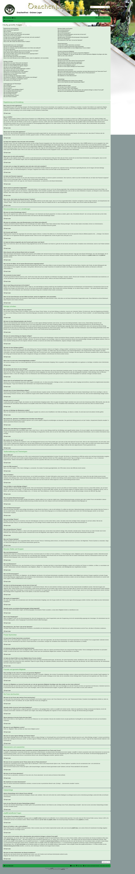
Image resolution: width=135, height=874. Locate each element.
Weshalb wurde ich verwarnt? (10, 74)
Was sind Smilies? (8, 88)
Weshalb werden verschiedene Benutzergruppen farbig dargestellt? (73, 37)
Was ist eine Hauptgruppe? (64, 38)
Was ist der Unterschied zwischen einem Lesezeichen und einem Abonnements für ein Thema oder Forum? (82, 71)
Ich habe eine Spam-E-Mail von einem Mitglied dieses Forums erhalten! (74, 47)
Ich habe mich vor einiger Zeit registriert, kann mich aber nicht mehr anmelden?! (22, 37)
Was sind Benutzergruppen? (64, 32)
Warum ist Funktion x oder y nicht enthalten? (68, 88)
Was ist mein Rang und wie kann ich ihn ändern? (15, 56)
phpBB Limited (92, 255)
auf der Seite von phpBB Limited (48, 819)
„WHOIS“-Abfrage (10, 839)
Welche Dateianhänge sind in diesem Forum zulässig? (70, 80)
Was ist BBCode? (8, 85)
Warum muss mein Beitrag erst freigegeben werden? (16, 78)
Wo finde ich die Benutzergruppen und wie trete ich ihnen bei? (72, 34)
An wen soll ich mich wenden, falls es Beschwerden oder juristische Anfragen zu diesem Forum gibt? (81, 89)
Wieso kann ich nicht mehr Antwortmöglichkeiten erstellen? (17, 68)
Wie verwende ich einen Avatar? (11, 55)
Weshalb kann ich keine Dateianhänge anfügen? (15, 73)
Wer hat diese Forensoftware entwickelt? (67, 87)
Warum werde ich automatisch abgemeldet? (14, 40)
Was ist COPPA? (7, 31)
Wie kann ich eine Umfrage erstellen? (12, 67)
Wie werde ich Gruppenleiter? (64, 35)
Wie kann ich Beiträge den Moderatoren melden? (15, 75)
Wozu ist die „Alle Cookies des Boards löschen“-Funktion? (17, 41)
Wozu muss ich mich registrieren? (11, 30)
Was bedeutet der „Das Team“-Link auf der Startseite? (70, 40)
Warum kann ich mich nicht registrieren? (13, 32)
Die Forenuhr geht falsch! (9, 49)
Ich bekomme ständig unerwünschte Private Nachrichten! (71, 46)
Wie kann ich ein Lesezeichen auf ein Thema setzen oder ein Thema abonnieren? (76, 72)
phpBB (51, 868)
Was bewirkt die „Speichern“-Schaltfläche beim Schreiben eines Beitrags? (20, 77)
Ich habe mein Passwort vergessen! (12, 38)
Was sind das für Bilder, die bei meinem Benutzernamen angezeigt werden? (21, 53)
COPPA (86, 143)
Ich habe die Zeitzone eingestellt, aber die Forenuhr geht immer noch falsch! (21, 50)
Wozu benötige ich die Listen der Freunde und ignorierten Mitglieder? (73, 52)
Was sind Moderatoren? (63, 31)
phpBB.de (102, 255)
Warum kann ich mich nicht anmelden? (12, 35)
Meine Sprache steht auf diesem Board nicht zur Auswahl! (17, 52)
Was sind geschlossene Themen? (11, 95)
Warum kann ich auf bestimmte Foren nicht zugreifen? (16, 71)
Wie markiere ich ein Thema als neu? (12, 80)
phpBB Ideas (75, 828)
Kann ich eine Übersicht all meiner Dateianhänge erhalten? (71, 82)
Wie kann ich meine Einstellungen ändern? (13, 46)
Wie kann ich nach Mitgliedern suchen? (67, 65)
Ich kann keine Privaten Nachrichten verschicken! (69, 45)
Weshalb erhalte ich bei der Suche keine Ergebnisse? (70, 62)
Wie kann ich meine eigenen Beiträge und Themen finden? (71, 66)
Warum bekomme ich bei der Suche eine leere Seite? (70, 63)
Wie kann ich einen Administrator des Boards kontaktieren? (71, 91)
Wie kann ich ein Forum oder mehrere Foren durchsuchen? (71, 60)
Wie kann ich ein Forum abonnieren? (66, 74)
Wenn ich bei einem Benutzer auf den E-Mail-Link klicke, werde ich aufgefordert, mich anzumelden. (26, 58)
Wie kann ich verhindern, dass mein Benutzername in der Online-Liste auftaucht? (22, 47)
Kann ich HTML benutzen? (10, 86)
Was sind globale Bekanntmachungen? (12, 90)
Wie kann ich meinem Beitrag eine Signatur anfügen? (16, 65)
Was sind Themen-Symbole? (10, 96)
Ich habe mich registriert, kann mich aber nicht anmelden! (17, 34)
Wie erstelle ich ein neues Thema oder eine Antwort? (16, 62)
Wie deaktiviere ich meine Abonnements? (67, 75)
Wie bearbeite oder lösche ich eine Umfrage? (14, 70)
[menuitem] (14, 18)
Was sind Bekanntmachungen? (11, 92)
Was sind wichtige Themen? (10, 93)
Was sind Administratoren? (64, 30)
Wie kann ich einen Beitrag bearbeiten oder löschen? (16, 64)
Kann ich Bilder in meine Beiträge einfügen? (14, 89)
